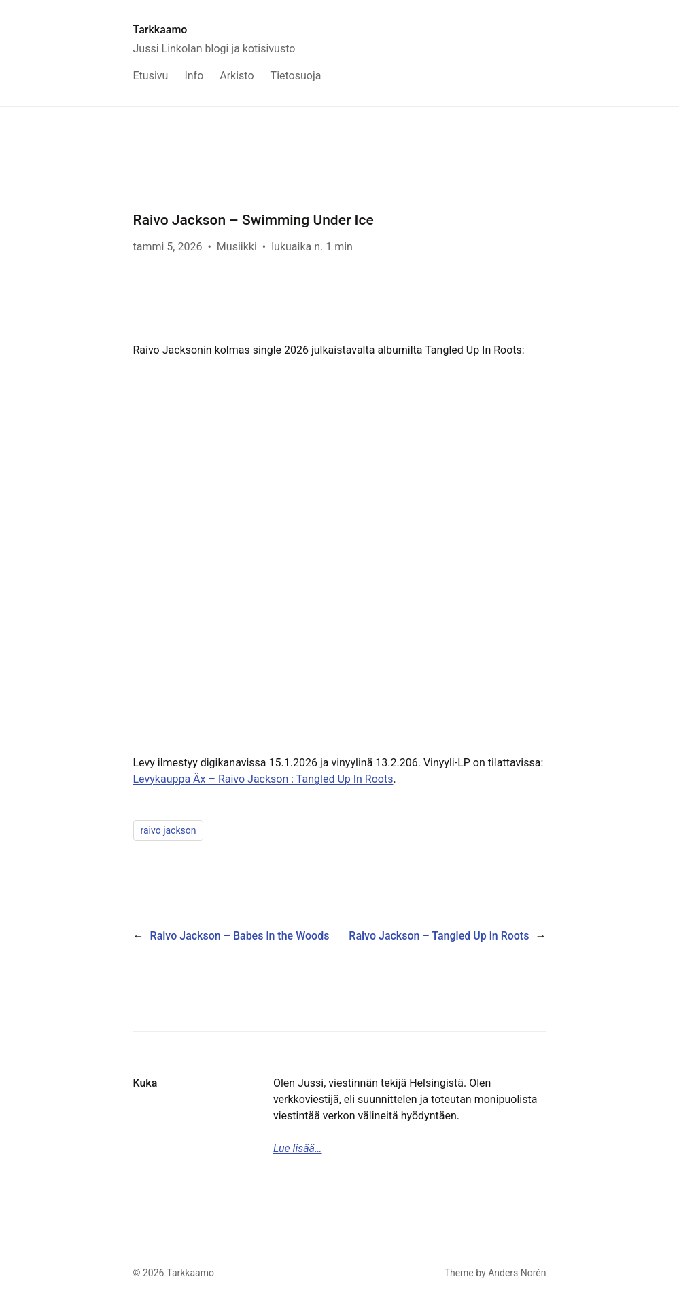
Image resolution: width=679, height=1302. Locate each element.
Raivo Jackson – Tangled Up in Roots (439, 935)
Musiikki (237, 246)
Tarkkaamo (160, 29)
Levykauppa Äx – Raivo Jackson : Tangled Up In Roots (263, 779)
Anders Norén (517, 1272)
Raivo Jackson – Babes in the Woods (240, 935)
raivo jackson (168, 830)
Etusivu (151, 75)
